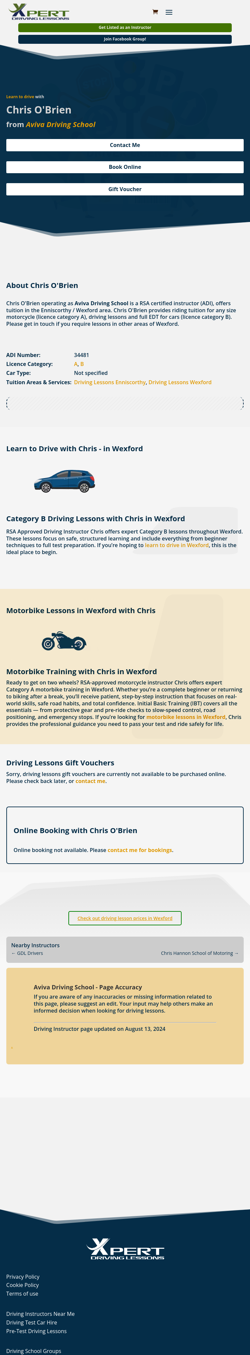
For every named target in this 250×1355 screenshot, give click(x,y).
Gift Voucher (124, 189)
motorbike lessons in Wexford (185, 717)
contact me (90, 781)
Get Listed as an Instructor (125, 27)
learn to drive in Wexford (177, 545)
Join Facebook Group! (125, 39)
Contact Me (125, 145)
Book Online (125, 167)
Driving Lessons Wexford (179, 382)
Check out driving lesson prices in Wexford (124, 918)
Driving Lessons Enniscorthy (110, 382)
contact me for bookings (140, 850)
